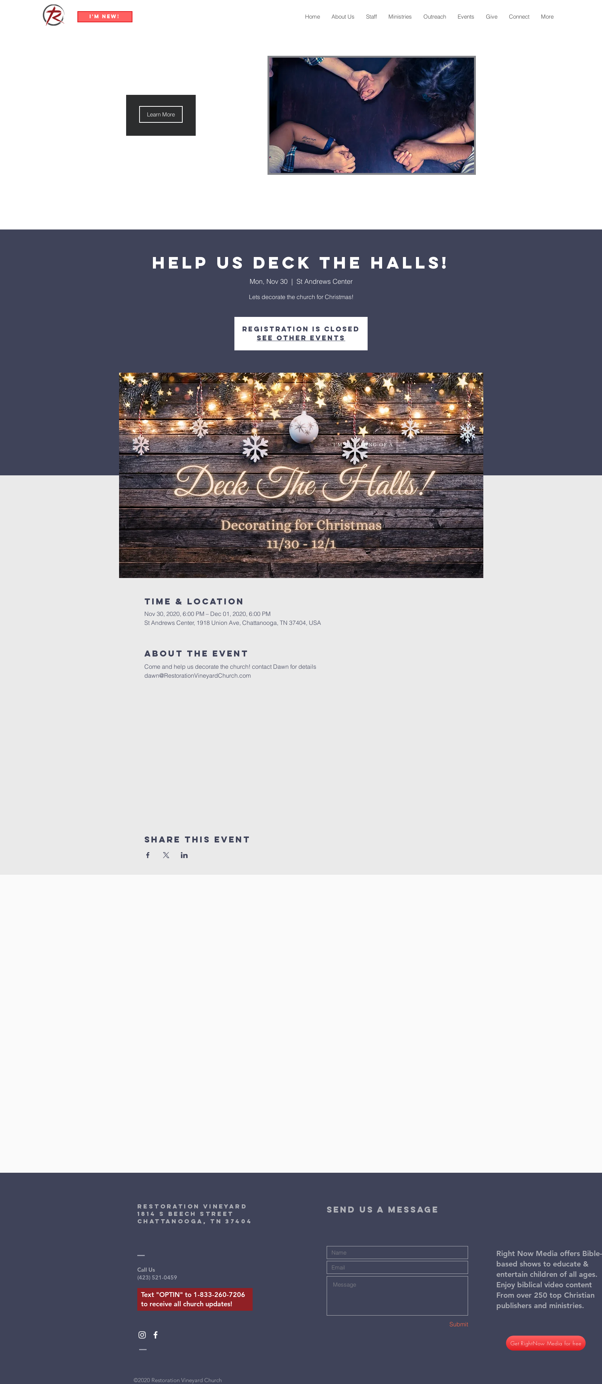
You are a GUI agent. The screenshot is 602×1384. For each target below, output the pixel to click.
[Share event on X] (166, 855)
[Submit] (441, 1324)
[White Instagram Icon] (142, 1335)
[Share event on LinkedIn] (184, 855)
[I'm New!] (104, 16)
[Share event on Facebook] (147, 855)
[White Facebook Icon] (155, 1335)
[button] (161, 114)
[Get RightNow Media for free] (546, 1343)
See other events (301, 338)
